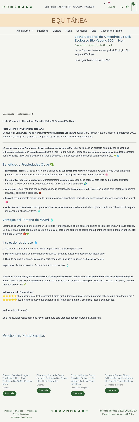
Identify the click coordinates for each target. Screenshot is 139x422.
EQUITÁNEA (69, 20)
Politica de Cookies (21, 414)
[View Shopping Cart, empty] (133, 7)
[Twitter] (15, 7)
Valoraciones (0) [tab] (26, 113)
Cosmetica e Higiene (85, 45)
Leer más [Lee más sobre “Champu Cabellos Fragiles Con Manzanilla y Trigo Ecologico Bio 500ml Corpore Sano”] (10, 394)
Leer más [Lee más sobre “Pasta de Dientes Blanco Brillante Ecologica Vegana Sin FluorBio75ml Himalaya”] (112, 391)
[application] (31, 31)
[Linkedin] (19, 7)
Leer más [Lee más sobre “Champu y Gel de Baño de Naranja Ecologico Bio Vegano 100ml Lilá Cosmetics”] (44, 391)
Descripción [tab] (9, 113)
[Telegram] (56, 411)
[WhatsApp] (7, 7)
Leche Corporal (106, 45)
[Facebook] (27, 7)
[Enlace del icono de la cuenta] (127, 6)
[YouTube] (83, 411)
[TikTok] (23, 7)
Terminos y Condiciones (22, 418)
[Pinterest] (31, 7)
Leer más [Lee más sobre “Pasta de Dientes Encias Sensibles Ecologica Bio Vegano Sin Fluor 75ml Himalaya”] (78, 394)
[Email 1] (4, 7)
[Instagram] (11, 7)
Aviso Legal (31, 411)
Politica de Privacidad (14, 411)
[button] (122, 7)
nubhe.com (119, 414)
